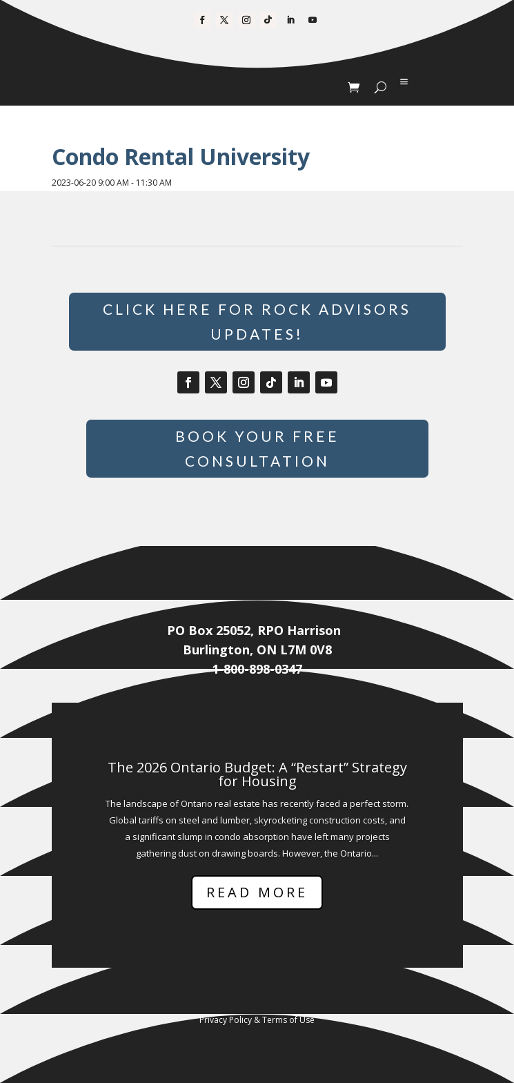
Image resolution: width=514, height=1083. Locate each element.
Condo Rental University (181, 156)
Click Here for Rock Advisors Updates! (257, 321)
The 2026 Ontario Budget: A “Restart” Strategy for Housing (257, 774)
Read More (257, 892)
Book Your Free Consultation (257, 448)
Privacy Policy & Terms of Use (257, 1020)
